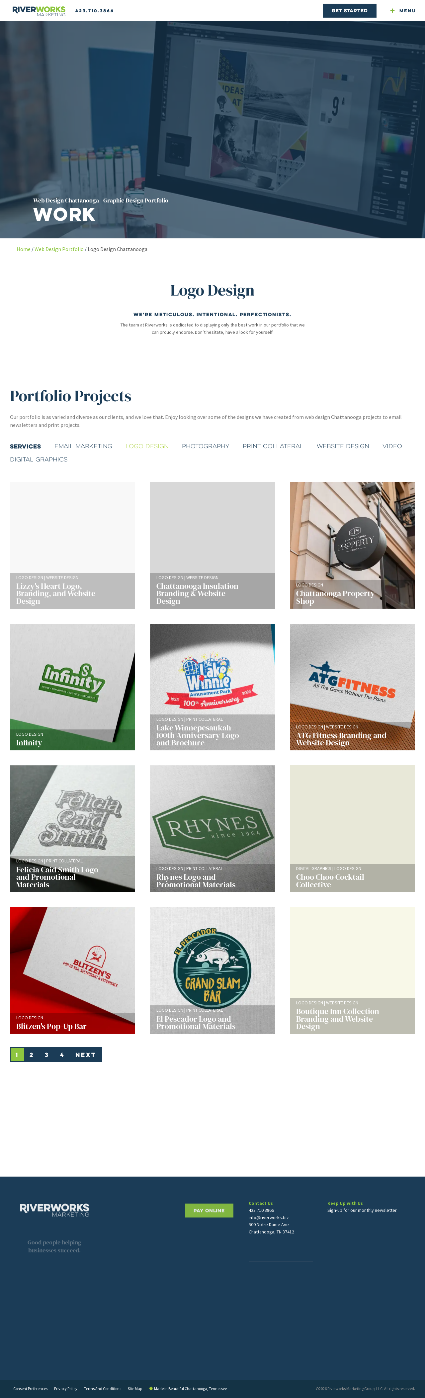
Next (85, 1055)
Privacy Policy (65, 1388)
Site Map (135, 1388)
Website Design (343, 446)
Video (392, 446)
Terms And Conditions (102, 1388)
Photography (205, 446)
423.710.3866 (94, 11)
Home (24, 249)
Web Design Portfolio (59, 249)
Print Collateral (273, 446)
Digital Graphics (38, 459)
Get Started (350, 10)
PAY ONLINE (209, 1234)
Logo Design (147, 446)
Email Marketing (83, 446)
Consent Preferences (30, 1388)
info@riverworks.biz (269, 1233)
